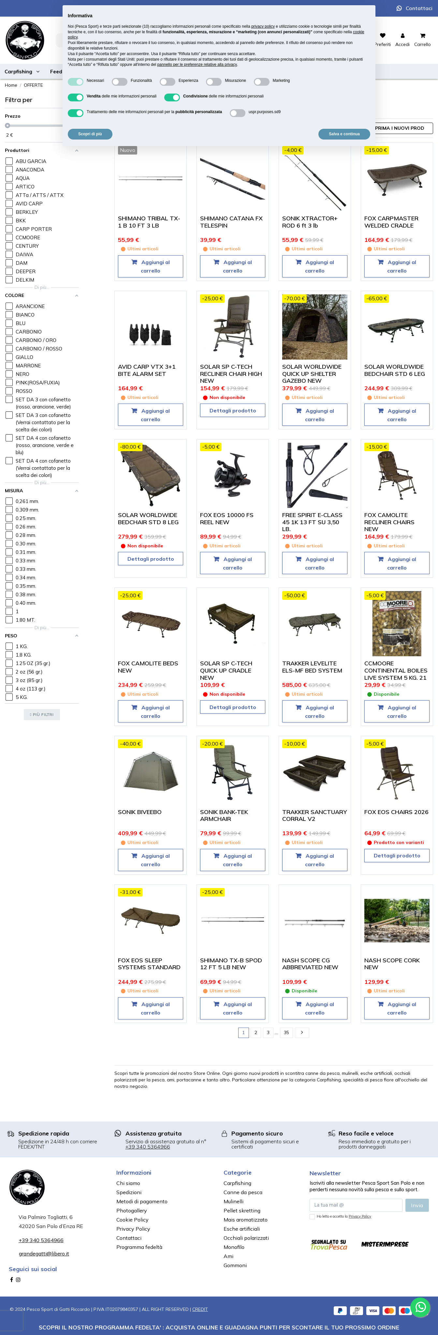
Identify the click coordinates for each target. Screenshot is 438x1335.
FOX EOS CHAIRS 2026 (396, 812)
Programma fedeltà (139, 1247)
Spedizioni (128, 1192)
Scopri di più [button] (90, 134)
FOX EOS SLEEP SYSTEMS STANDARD (149, 964)
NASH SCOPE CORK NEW (392, 964)
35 (286, 1032)
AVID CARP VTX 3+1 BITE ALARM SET (147, 370)
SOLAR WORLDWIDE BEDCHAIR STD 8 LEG (148, 518)
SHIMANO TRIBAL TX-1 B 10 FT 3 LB (149, 222)
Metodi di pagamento (142, 1201)
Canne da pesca (243, 1192)
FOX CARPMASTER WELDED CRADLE (391, 222)
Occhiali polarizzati (246, 1238)
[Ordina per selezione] (387, 128)
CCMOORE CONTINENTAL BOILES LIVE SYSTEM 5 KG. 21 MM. (396, 674)
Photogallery (131, 1210)
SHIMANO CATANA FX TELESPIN (231, 222)
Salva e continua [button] (344, 134)
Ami (228, 1256)
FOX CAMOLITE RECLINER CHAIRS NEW (389, 522)
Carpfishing (237, 1183)
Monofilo (234, 1247)
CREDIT (200, 1309)
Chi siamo (128, 1183)
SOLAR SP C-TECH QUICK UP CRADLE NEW (226, 670)
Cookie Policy (132, 1219)
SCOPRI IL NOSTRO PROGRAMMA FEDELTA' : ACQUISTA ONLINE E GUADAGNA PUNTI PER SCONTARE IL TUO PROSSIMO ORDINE (219, 1327)
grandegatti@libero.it (44, 1253)
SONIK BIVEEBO (140, 812)
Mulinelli (233, 1201)
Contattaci (419, 8)
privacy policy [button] (263, 26)
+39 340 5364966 (147, 1146)
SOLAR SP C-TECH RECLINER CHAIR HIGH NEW (231, 373)
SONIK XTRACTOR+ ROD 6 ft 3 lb (310, 222)
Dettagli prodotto (233, 410)
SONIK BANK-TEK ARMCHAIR (224, 815)
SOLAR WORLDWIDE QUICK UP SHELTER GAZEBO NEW (312, 373)
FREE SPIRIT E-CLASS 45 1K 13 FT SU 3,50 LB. (312, 522)
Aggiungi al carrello (155, 266)
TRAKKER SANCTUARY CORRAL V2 (314, 815)
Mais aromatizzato (246, 1219)
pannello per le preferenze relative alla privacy (197, 64)
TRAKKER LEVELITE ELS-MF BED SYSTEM (312, 667)
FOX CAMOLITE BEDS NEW (148, 667)
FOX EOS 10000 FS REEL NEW (227, 518)
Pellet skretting (242, 1210)
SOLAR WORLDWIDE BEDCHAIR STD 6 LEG (394, 370)
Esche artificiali (242, 1228)
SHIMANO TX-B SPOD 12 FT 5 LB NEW (231, 964)
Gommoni (235, 1265)
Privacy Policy (133, 1228)
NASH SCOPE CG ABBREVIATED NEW (310, 964)
